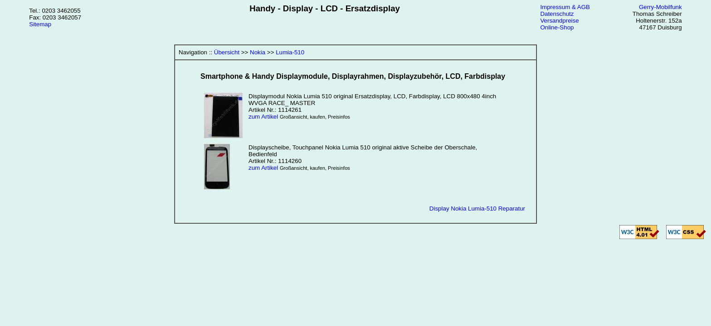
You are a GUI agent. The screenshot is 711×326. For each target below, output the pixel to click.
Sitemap (40, 24)
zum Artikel (263, 116)
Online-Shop (557, 27)
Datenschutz (557, 13)
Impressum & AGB (565, 7)
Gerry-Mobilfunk (660, 7)
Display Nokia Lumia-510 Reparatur (477, 208)
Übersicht (226, 52)
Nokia (257, 52)
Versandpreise (559, 20)
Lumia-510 (290, 52)
